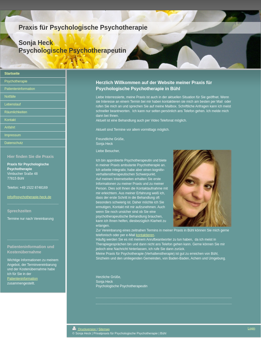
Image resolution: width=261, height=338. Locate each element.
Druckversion (84, 329)
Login (251, 328)
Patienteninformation (22, 279)
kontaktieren (145, 235)
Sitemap (103, 329)
